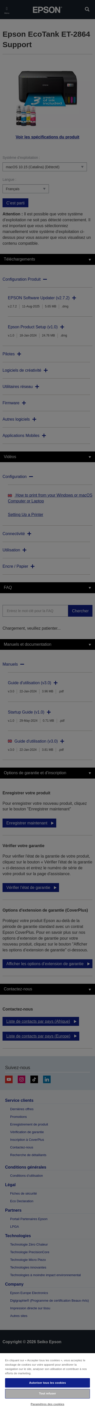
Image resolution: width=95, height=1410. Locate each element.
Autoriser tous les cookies (47, 1382)
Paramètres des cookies (47, 1404)
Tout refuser (47, 1393)
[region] (47, 1381)
